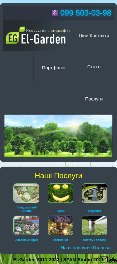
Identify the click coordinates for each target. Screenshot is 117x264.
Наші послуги (76, 247)
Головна (102, 247)
